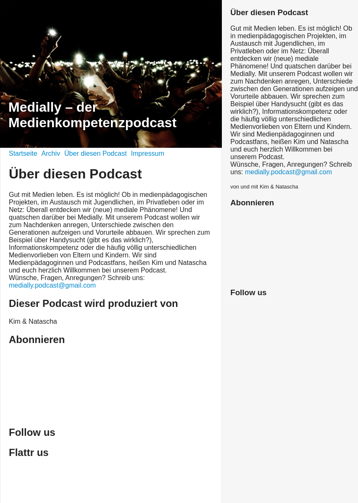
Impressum (147, 153)
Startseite (23, 153)
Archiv (51, 153)
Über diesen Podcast (95, 153)
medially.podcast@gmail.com (52, 285)
